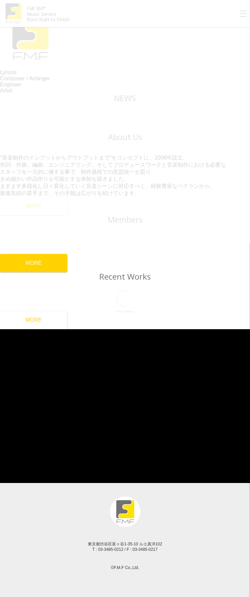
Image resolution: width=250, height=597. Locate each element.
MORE (34, 263)
